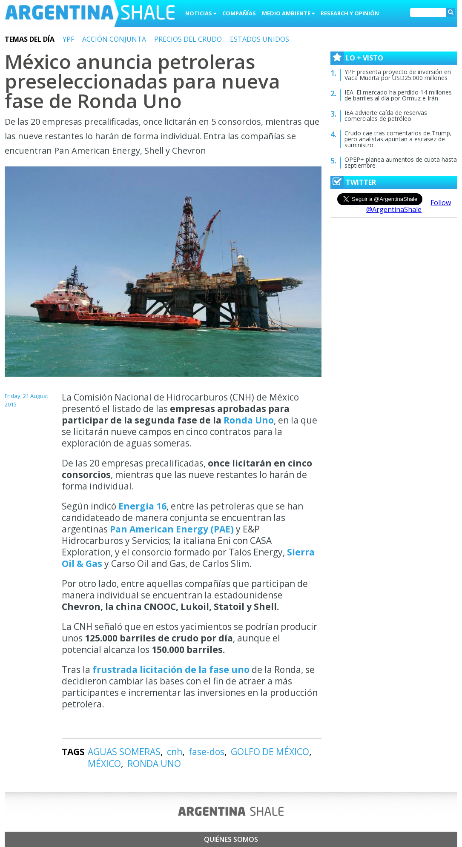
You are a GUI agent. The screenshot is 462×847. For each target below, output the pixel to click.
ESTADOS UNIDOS (259, 39)
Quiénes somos (231, 839)
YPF (68, 39)
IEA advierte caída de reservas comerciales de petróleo (385, 116)
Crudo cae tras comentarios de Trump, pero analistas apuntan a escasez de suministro (398, 139)
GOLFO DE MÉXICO (270, 752)
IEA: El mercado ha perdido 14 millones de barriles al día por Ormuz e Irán (398, 95)
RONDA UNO (154, 764)
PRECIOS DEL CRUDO (188, 39)
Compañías (239, 13)
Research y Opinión (350, 13)
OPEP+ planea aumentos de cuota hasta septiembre (400, 162)
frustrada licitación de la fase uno (171, 669)
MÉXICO (104, 764)
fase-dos (206, 752)
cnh (174, 752)
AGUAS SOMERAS (124, 752)
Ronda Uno (249, 420)
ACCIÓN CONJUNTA (114, 39)
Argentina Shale (90, 14)
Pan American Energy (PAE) (172, 529)
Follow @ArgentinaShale (408, 206)
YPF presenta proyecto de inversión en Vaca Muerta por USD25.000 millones (397, 75)
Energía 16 (142, 506)
